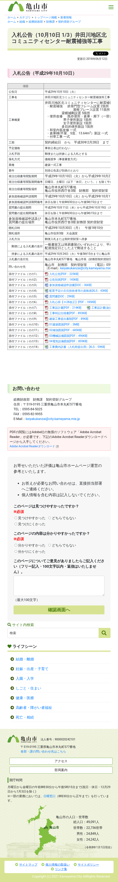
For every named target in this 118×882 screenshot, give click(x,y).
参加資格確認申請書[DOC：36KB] (70, 285)
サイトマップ (26, 864)
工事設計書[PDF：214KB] (65, 307)
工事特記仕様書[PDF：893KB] (68, 313)
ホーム (11, 17)
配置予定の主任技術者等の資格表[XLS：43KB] (78, 290)
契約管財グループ (69, 21)
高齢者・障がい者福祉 (34, 708)
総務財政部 (36, 21)
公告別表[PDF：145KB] (63, 279)
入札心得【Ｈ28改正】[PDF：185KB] (72, 302)
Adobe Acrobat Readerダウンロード (34, 446)
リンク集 (59, 869)
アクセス (61, 761)
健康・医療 (25, 698)
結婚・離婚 (25, 659)
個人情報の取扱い (55, 864)
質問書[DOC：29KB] (62, 296)
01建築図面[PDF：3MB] (64, 324)
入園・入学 (25, 679)
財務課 (50, 21)
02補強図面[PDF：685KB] (65, 330)
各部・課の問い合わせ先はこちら (43, 751)
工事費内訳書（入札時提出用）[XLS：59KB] (77, 346)
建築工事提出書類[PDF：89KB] (68, 318)
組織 (22, 21)
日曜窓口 (49, 796)
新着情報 (66, 17)
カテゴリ (25, 17)
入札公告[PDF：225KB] (63, 274)
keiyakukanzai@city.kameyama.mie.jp (87, 268)
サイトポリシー (86, 864)
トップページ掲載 (45, 17)
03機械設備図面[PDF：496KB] (68, 335)
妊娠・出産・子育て (32, 669)
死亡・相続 (25, 717)
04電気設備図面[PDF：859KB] (68, 341)
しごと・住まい (28, 688)
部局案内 (61, 770)
